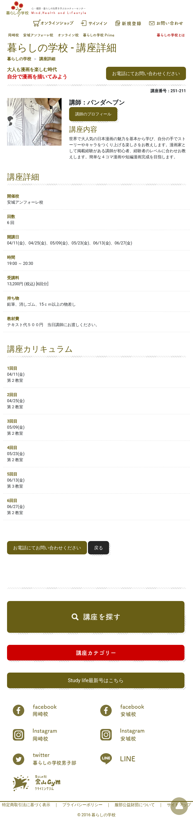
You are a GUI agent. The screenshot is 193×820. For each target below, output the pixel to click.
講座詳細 (47, 58)
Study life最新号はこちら (96, 680)
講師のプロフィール (93, 114)
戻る (98, 547)
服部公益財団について (135, 804)
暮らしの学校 (19, 58)
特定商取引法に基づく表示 (26, 804)
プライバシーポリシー (82, 804)
